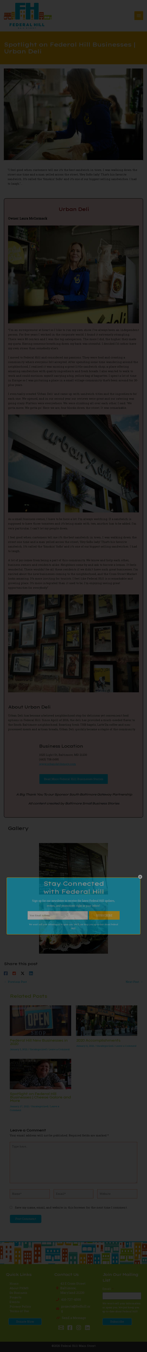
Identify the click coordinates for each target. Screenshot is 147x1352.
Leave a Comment (59, 1049)
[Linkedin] (31, 973)
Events (15, 1302)
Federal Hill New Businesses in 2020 (38, 1042)
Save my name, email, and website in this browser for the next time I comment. (71, 1207)
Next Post (134, 982)
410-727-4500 (71, 1299)
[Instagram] (78, 1327)
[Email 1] (61, 1327)
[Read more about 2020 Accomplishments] (106, 1020)
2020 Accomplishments (98, 1040)
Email (107, 1289)
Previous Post (15, 982)
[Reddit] (14, 973)
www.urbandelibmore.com (57, 764)
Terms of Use (19, 1311)
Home (14, 1283)
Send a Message (74, 1318)
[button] (73, 779)
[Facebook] (6, 973)
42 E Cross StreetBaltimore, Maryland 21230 (73, 1288)
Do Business (18, 1293)
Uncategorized (38, 1049)
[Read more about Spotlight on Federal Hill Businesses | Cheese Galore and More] (40, 1074)
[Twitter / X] (22, 973)
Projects (15, 1297)
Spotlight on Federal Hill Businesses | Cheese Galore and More (40, 1097)
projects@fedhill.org (75, 1308)
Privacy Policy (20, 1306)
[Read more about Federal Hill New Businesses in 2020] (40, 1020)
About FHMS (19, 1288)
